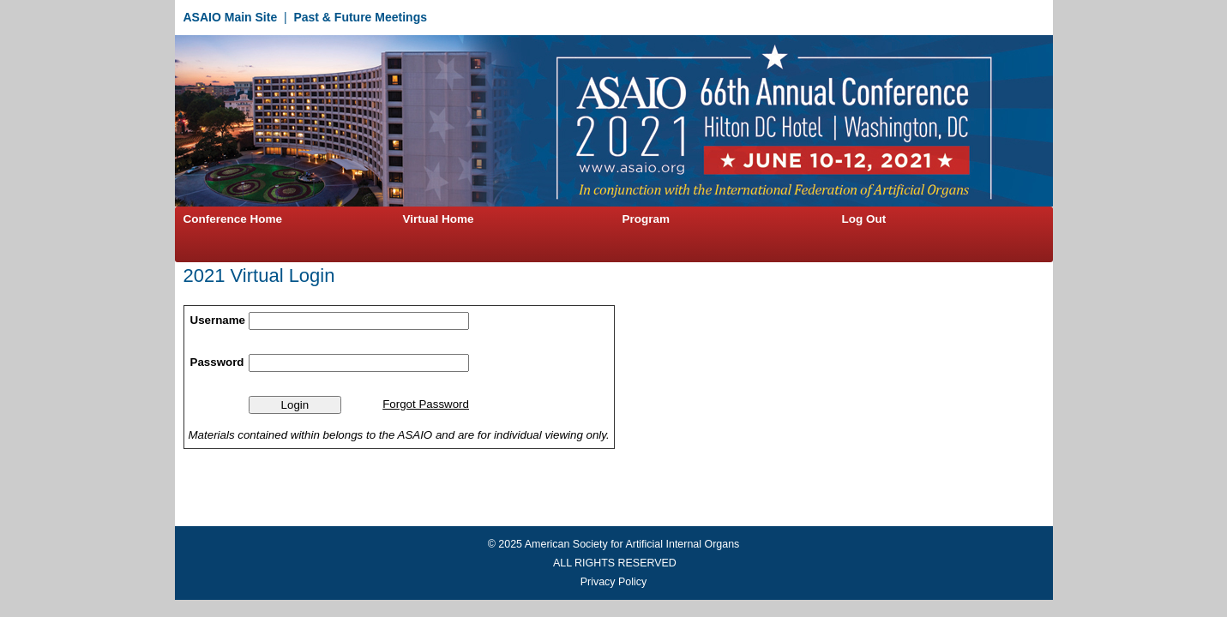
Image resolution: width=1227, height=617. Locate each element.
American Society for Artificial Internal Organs (632, 544)
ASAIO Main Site (230, 17)
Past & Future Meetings (360, 17)
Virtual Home (438, 219)
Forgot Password (425, 404)
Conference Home (233, 219)
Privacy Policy (613, 582)
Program (647, 219)
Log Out (864, 219)
